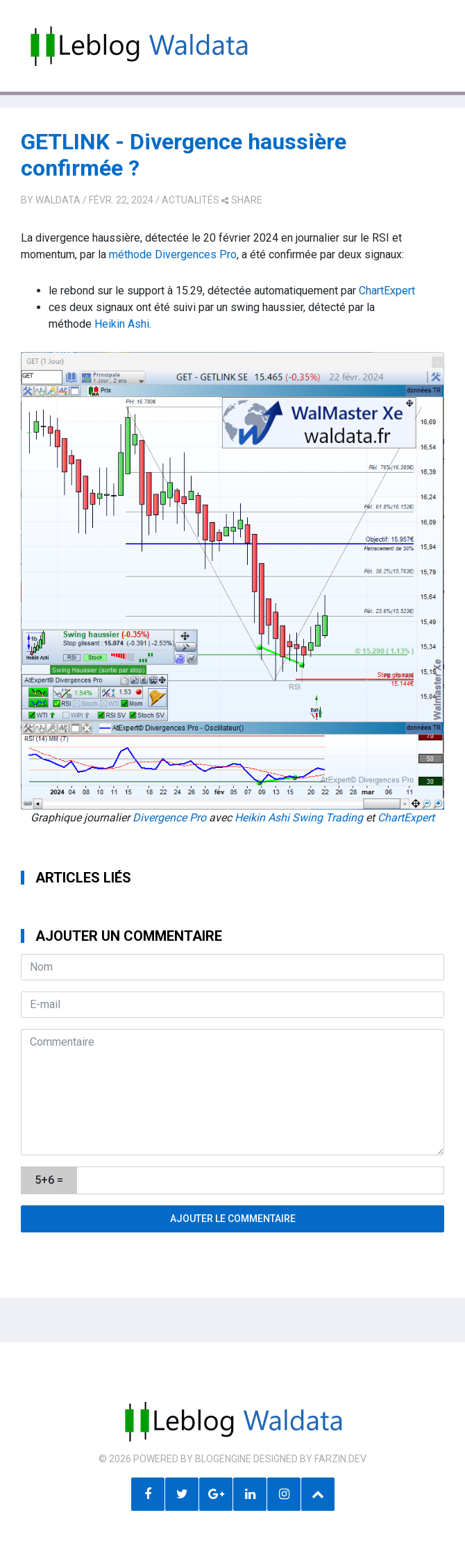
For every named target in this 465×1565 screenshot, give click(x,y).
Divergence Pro (169, 817)
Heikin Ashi (121, 323)
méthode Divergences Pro (171, 254)
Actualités (190, 200)
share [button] (241, 200)
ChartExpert (387, 290)
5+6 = (49, 1180)
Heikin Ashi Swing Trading (299, 817)
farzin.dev (340, 1458)
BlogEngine (223, 1458)
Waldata (58, 200)
